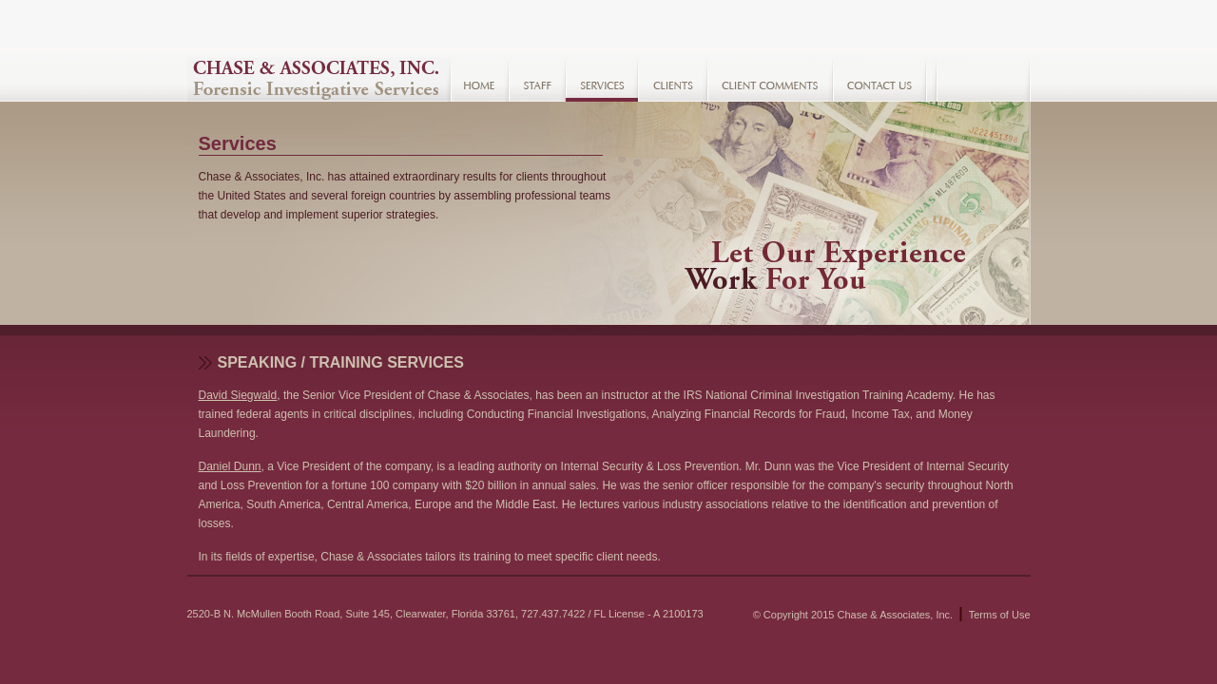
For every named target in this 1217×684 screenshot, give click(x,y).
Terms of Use (1000, 614)
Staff (537, 79)
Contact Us (880, 79)
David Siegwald (238, 395)
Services (602, 79)
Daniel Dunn (230, 466)
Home (479, 79)
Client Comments (770, 79)
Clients (672, 79)
